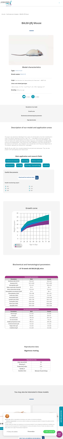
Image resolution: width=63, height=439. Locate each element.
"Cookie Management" (23, 425)
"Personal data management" (22, 427)
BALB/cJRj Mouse (24, 14)
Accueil (3, 14)
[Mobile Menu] (59, 3)
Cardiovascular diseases (12, 14)
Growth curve (31, 111)
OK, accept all (49, 431)
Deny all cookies (12, 431)
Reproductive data (31, 120)
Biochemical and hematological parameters (31, 115)
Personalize (31, 431)
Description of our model (31, 107)
